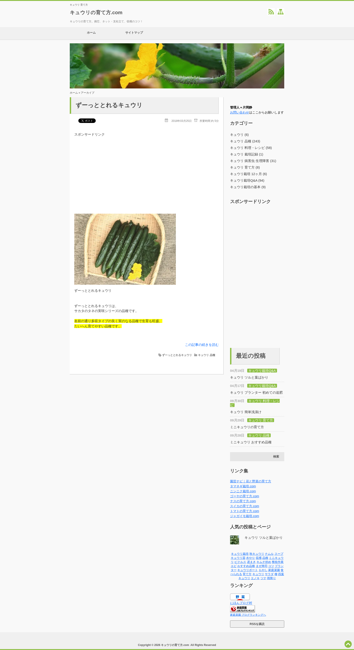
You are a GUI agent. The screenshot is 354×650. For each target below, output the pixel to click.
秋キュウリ (256, 553)
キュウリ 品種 (206, 355)
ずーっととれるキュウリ (109, 105)
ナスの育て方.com (243, 501)
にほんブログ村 (241, 603)
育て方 (247, 574)
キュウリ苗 (238, 558)
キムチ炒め (263, 562)
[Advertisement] (146, 168)
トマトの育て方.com (244, 511)
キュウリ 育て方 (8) (245, 167)
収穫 (259, 558)
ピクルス (240, 562)
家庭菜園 (274, 570)
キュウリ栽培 (240, 553)
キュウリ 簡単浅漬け (245, 412)
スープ (279, 553)
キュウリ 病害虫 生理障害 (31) (253, 161)
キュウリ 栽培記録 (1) (246, 154)
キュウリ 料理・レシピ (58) (251, 148)
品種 (265, 558)
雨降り (271, 578)
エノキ (255, 578)
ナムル (269, 553)
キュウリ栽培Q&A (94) (247, 180)
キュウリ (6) (239, 134)
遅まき (251, 562)
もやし (263, 570)
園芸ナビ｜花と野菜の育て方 (250, 481)
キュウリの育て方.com (96, 12)
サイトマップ (134, 33)
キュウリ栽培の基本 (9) (248, 187)
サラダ (269, 574)
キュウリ (258, 574)
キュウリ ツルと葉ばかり (249, 377)
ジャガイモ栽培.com (244, 516)
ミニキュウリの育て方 (247, 427)
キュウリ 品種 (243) (245, 141)
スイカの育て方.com (244, 506)
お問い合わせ (239, 112)
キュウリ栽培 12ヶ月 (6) (248, 174)
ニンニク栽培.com (243, 491)
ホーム (91, 33)
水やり (250, 558)
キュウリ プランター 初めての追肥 (256, 392)
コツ (271, 566)
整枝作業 (278, 562)
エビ (234, 566)
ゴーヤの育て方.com (244, 496)
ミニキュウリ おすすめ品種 (251, 442)
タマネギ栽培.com (243, 486)
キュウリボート (247, 570)
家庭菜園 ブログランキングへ (248, 614)
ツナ (263, 578)
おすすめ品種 (246, 566)
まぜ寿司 (262, 566)
